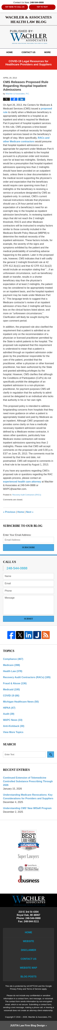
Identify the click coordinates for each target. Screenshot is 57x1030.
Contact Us (28, 52)
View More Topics (13, 732)
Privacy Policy (16, 989)
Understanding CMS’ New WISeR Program (27, 808)
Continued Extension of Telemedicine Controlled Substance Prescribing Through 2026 (28, 781)
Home (9, 52)
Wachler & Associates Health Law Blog (28, 37)
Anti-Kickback (13, 726)
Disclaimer (28, 950)
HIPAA (9, 707)
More (47, 52)
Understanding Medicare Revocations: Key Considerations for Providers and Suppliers (28, 796)
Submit (28, 618)
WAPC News (12, 720)
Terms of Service (34, 989)
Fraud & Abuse (15, 683)
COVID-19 (11, 695)
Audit (8, 714)
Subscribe (28, 547)
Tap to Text (42, 7)
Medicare (11, 665)
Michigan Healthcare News (21, 701)
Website (28, 941)
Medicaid (11, 689)
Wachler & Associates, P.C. (40, 1017)
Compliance (13, 659)
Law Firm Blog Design (27, 1025)
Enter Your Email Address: (17, 535)
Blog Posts (28, 976)
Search (50, 754)
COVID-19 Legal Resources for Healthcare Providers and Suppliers (28, 63)
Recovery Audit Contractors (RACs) (26, 495)
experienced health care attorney (22, 481)
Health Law (12, 671)
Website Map (28, 967)
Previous (9, 512)
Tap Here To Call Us (14, 7)
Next (29, 512)
